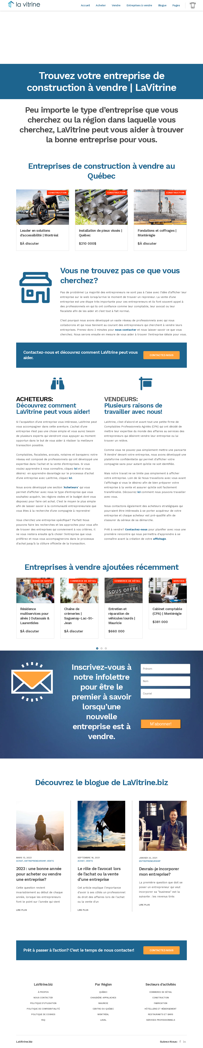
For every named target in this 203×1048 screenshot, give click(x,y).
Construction (160, 997)
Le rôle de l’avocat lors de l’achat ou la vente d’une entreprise (99, 874)
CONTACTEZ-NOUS (161, 355)
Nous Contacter (43, 997)
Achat (19, 861)
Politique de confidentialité (43, 1009)
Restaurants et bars (160, 1014)
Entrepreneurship (35, 861)
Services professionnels (160, 1020)
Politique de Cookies (43, 1014)
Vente (50, 861)
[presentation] (165, 707)
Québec (103, 992)
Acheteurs (71, 487)
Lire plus (21, 910)
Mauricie (103, 1003)
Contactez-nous (136, 529)
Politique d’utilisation (43, 1003)
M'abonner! (160, 723)
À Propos (43, 992)
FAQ (43, 1020)
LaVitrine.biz (24, 1041)
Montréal (103, 1014)
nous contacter (125, 329)
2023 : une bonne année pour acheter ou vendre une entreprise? (38, 874)
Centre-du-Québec (103, 1009)
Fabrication (160, 1003)
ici (75, 468)
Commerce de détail (160, 992)
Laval (103, 1020)
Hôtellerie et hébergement (161, 1009)
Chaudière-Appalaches (103, 997)
